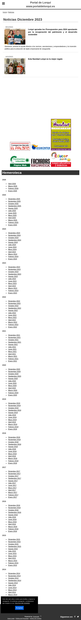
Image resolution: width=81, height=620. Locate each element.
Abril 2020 (12, 388)
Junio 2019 (12, 417)
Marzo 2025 (12, 220)
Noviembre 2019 (14, 405)
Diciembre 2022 (14, 301)
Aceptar (19, 608)
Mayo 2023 (12, 283)
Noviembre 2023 (14, 269)
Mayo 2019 (12, 420)
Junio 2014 (12, 588)
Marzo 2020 (12, 390)
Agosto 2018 (13, 447)
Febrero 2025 (13, 222)
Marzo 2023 (12, 288)
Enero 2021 (12, 361)
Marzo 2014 (12, 595)
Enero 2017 (12, 497)
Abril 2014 (12, 592)
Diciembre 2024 (14, 233)
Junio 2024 (12, 247)
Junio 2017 (12, 485)
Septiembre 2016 (14, 512)
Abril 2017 (12, 490)
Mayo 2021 (12, 352)
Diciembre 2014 (14, 573)
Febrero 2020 (13, 393)
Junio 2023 (12, 281)
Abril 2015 (12, 558)
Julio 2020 (12, 381)
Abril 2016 (12, 524)
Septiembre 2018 (14, 444)
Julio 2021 (12, 347)
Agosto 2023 (13, 276)
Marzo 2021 (12, 356)
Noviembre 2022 (14, 303)
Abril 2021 (12, 354)
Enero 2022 (12, 327)
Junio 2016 (12, 519)
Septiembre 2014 (14, 580)
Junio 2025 (12, 213)
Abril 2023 (12, 286)
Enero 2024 (12, 259)
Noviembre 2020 (14, 371)
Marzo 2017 (12, 492)
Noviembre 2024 (14, 235)
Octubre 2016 (13, 510)
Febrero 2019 (13, 427)
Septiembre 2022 (14, 308)
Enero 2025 (12, 225)
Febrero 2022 (13, 325)
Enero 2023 (12, 293)
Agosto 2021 (13, 344)
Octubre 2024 (13, 238)
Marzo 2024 (12, 254)
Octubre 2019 (13, 408)
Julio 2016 (12, 517)
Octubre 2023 (13, 272)
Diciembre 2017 (14, 471)
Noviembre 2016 (14, 508)
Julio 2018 (12, 449)
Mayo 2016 (12, 522)
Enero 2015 (12, 565)
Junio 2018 (12, 451)
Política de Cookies (35, 618)
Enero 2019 (12, 429)
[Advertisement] (40, 101)
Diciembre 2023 (14, 267)
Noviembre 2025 (14, 201)
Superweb (36, 616)
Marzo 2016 (12, 527)
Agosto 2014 (13, 583)
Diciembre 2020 (14, 369)
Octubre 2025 (13, 204)
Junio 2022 (12, 315)
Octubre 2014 (13, 578)
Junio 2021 (12, 349)
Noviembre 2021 (14, 337)
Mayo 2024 (12, 249)
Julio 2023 (12, 279)
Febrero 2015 (13, 563)
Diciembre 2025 (14, 199)
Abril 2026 (12, 184)
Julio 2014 (12, 585)
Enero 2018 (12, 463)
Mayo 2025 (12, 215)
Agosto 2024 (13, 242)
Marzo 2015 (12, 561)
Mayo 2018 (12, 454)
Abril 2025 (12, 218)
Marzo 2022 (12, 322)
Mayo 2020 (12, 386)
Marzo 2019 (12, 424)
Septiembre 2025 (14, 206)
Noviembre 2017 (14, 474)
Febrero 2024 (13, 256)
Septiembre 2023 (14, 274)
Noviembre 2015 (14, 542)
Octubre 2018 (13, 442)
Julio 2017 (12, 483)
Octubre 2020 (13, 374)
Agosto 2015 (13, 549)
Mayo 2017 (12, 488)
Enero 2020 (12, 395)
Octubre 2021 (13, 340)
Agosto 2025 (13, 208)
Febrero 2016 (13, 529)
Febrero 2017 (13, 495)
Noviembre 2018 (14, 440)
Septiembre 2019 (14, 410)
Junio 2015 (12, 553)
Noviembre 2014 (14, 576)
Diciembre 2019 (14, 403)
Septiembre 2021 (14, 342)
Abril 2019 (12, 422)
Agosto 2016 (13, 515)
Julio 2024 (12, 245)
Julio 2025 (12, 211)
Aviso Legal (10, 618)
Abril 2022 (12, 320)
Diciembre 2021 (14, 335)
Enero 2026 (12, 191)
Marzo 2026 (12, 186)
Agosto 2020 (13, 379)
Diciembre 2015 (14, 539)
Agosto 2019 (13, 413)
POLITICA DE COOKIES (22, 603)
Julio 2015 (12, 551)
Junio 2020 (12, 383)
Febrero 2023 (13, 291)
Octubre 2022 (13, 306)
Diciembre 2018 (14, 437)
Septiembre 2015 (14, 546)
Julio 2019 (12, 415)
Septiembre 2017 (14, 478)
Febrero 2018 (13, 461)
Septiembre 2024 (14, 240)
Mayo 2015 (12, 556)
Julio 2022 (12, 313)
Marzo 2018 (12, 458)
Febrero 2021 (13, 359)
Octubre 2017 (13, 476)
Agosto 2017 (13, 481)
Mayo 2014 (12, 590)
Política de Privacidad (22, 618)
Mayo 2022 (12, 317)
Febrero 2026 (13, 188)
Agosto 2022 (13, 310)
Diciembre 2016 (14, 505)
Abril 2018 (12, 456)
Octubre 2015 (13, 544)
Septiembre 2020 (14, 376)
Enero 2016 (12, 531)
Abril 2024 (12, 252)
